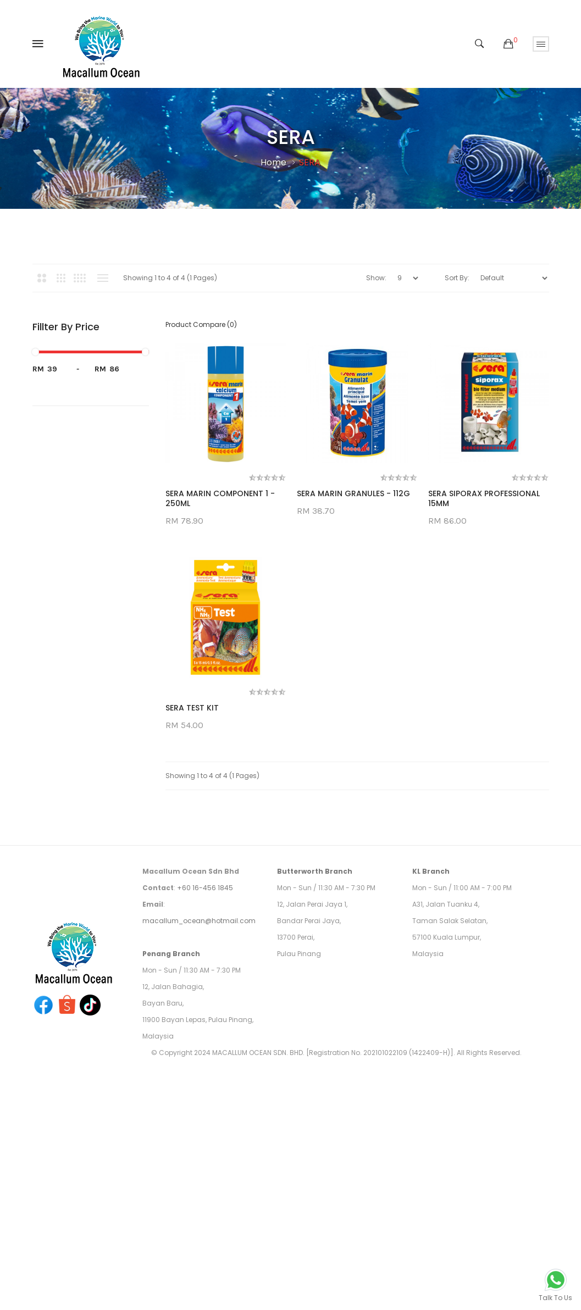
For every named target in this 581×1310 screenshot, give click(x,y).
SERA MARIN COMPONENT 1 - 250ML (220, 498)
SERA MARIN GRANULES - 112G (353, 493)
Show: (376, 277)
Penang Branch (171, 953)
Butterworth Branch (314, 871)
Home (273, 162)
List (103, 278)
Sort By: (457, 277)
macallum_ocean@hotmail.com (199, 920)
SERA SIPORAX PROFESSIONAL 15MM (484, 498)
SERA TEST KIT (192, 708)
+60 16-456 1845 (205, 887)
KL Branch (431, 871)
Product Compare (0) (201, 324)
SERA (309, 162)
